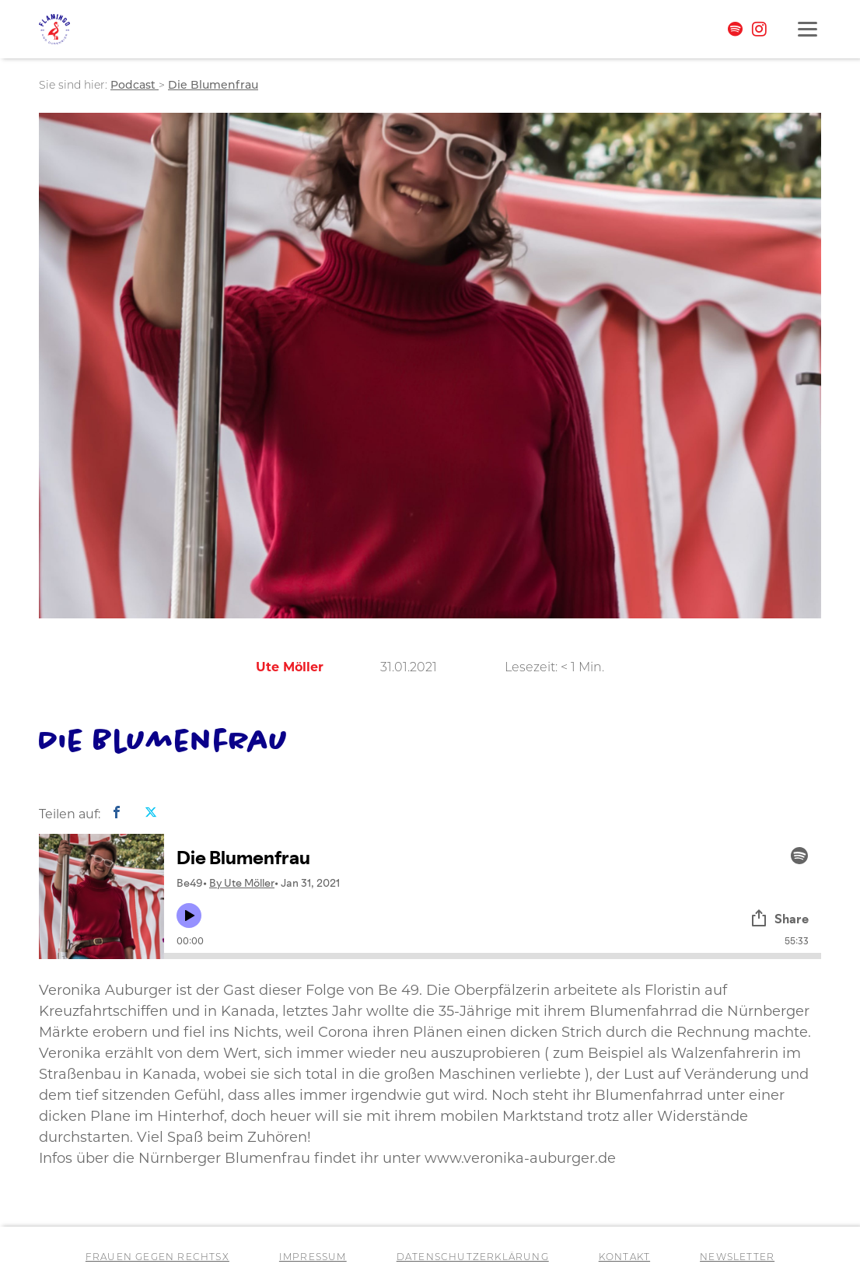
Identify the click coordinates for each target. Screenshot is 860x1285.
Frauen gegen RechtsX (157, 1257)
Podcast (134, 86)
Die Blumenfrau (213, 86)
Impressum (313, 1257)
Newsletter (737, 1257)
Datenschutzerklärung (473, 1257)
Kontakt (624, 1257)
